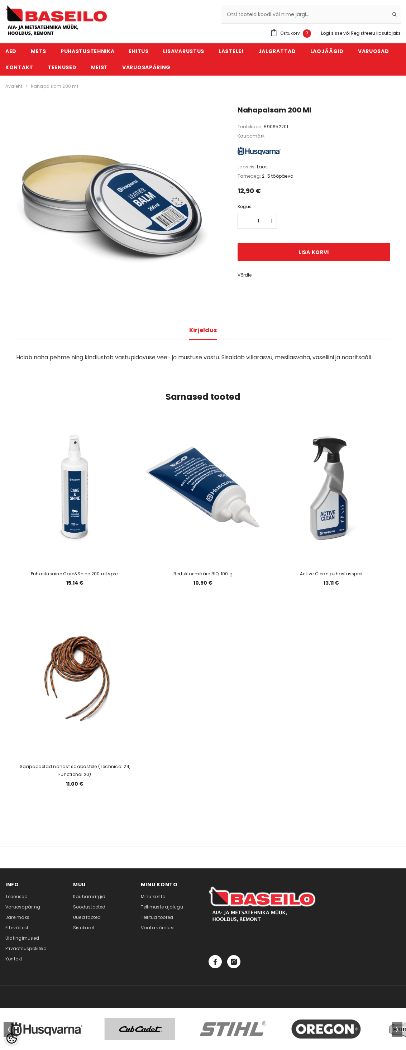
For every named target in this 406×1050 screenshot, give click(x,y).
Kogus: (245, 206)
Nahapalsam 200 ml (54, 86)
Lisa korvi (313, 252)
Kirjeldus (203, 330)
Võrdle (245, 275)
